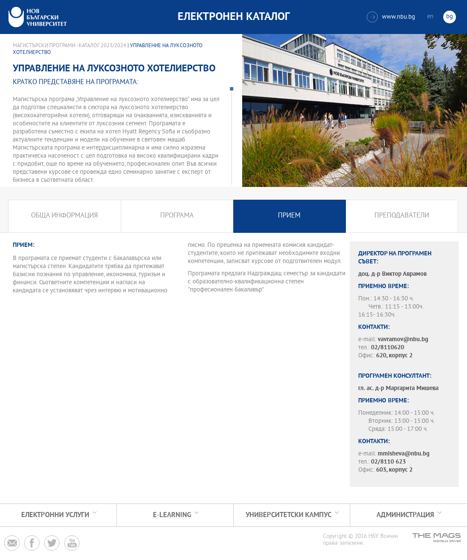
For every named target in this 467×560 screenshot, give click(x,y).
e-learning (172, 515)
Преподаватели (401, 216)
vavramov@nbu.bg (403, 340)
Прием (289, 216)
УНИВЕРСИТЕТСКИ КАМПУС (288, 515)
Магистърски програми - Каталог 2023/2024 (69, 45)
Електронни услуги (55, 515)
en (430, 17)
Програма (177, 216)
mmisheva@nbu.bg (404, 454)
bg (449, 17)
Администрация (405, 515)
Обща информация (64, 216)
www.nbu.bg (391, 17)
